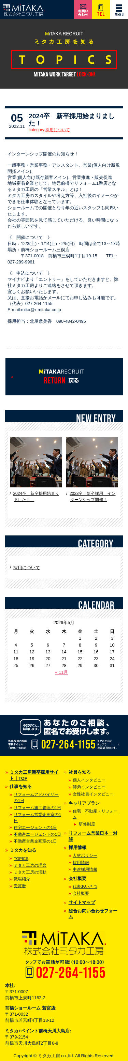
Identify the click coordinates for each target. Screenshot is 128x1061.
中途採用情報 (85, 869)
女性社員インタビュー (93, 794)
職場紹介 (22, 879)
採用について (57, 129)
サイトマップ (82, 902)
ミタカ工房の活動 (30, 872)
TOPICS (21, 859)
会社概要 (81, 893)
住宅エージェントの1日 (35, 827)
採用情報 (81, 863)
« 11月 (61, 672)
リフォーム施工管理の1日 (37, 808)
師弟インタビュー (89, 787)
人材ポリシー (85, 855)
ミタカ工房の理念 (30, 865)
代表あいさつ (85, 886)
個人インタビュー (89, 780)
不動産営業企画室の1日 (35, 841)
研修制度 (87, 824)
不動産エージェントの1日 (37, 834)
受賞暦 (20, 886)
